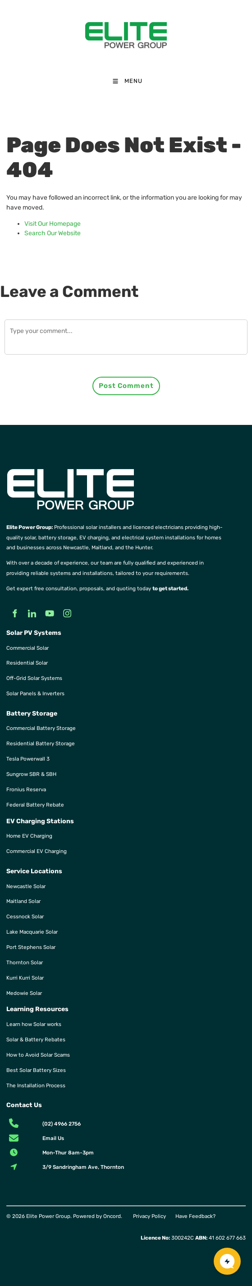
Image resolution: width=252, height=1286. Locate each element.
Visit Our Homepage (52, 224)
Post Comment (126, 386)
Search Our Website (52, 233)
